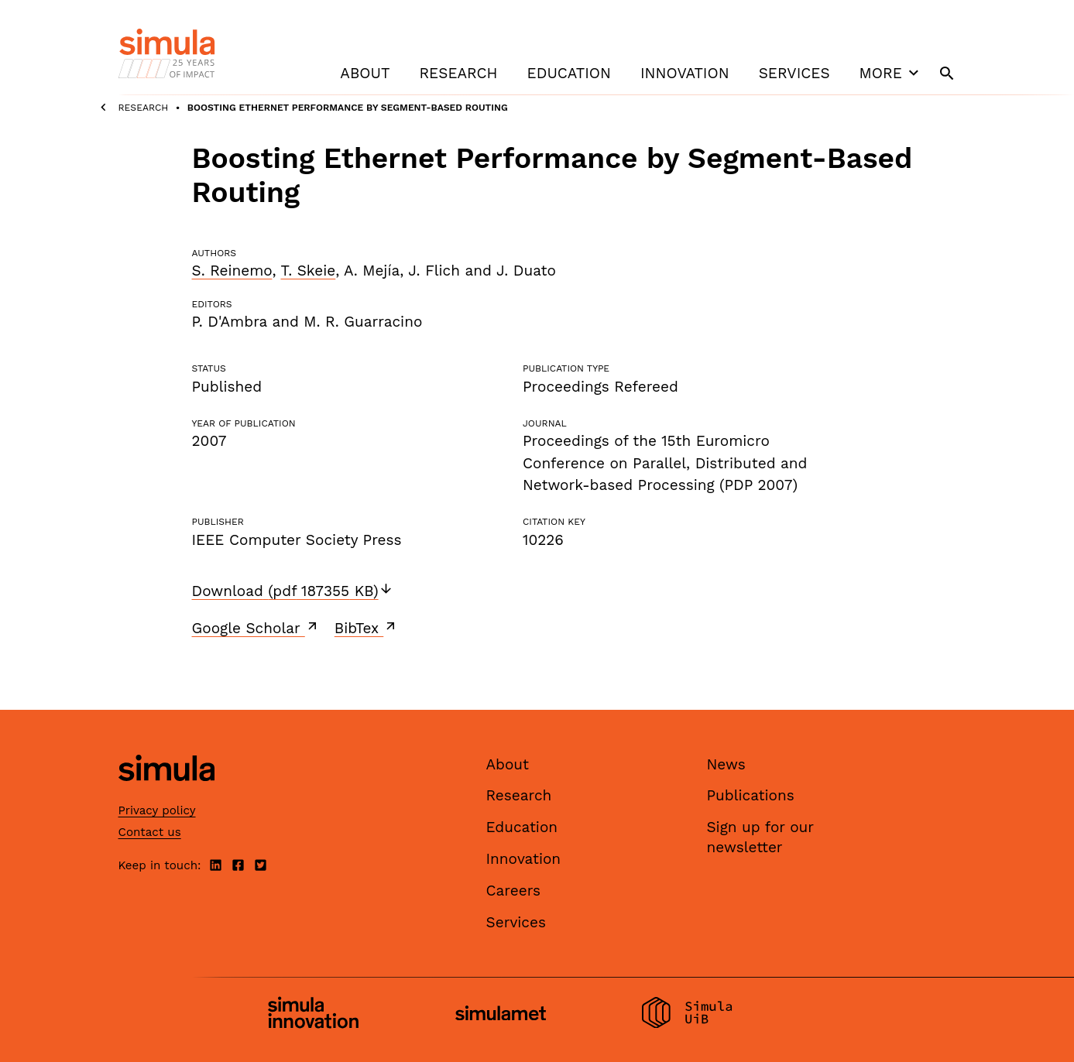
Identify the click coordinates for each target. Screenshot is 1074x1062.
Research (458, 73)
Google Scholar (256, 627)
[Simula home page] (166, 794)
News (726, 764)
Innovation (684, 73)
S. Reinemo (232, 270)
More (891, 72)
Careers (513, 890)
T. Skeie (307, 270)
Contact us (149, 832)
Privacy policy (157, 810)
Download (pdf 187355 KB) (292, 591)
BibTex (367, 627)
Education (569, 73)
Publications (750, 795)
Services (794, 73)
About (364, 73)
